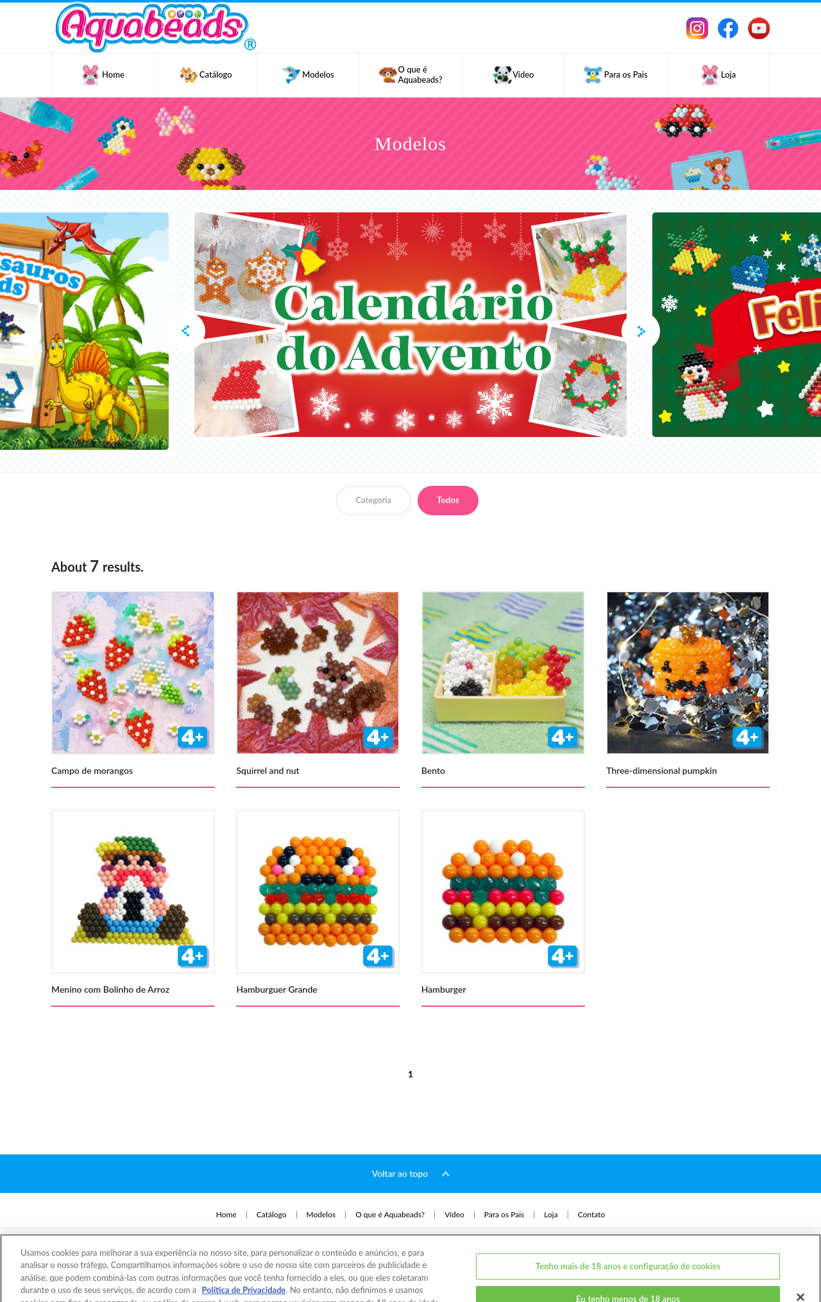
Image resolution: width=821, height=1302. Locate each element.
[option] (410, 324)
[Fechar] (800, 1258)
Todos (448, 500)
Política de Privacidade (244, 1251)
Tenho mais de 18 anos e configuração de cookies (628, 1227)
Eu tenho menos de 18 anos (628, 1260)
